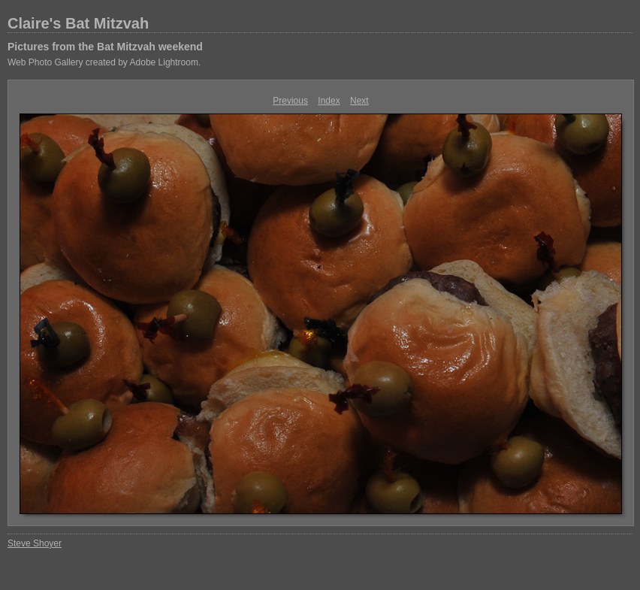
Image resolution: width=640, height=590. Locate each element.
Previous (290, 100)
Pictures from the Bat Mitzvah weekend (105, 47)
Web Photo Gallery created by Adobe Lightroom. (104, 62)
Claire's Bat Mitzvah (78, 23)
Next (359, 100)
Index (329, 100)
